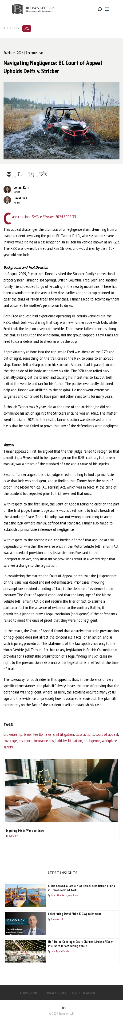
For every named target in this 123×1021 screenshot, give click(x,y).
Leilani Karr (21, 187)
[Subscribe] (26, 28)
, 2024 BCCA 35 (54, 216)
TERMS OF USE (29, 993)
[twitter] (20, 174)
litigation (75, 740)
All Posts (11, 28)
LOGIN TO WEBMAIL (85, 993)
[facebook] (42, 174)
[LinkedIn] (64, 1008)
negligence (92, 740)
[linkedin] (31, 174)
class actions (84, 734)
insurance (25, 740)
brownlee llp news (38, 734)
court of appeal (106, 734)
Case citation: (21, 216)
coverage (10, 740)
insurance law (44, 740)
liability (61, 740)
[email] (8, 174)
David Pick (20, 198)
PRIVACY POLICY (55, 993)
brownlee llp (13, 734)
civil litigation (63, 734)
